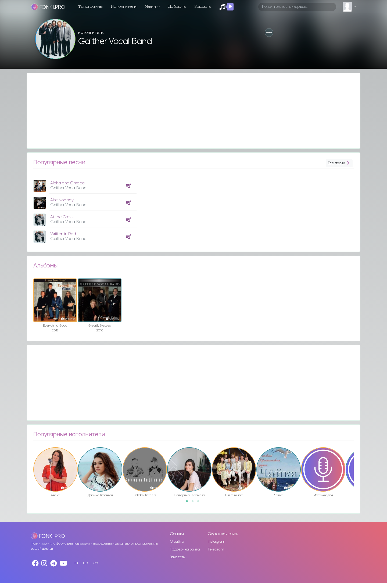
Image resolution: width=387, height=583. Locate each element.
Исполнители (124, 7)
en (95, 563)
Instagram (216, 541)
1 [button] (188, 503)
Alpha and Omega (67, 183)
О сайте (177, 541)
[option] (84, 209)
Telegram (216, 549)
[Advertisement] (188, 110)
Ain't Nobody (61, 200)
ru (76, 563)
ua (85, 563)
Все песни (339, 163)
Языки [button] (151, 7)
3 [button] (200, 503)
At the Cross (61, 217)
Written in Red (63, 234)
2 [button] (194, 503)
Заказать (202, 7)
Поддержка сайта (185, 549)
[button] (269, 32)
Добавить (177, 7)
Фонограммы (90, 7)
